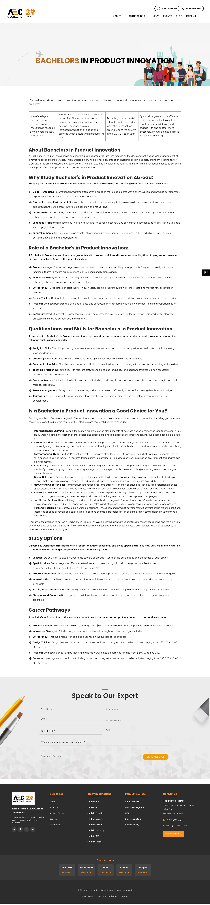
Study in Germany (95, 830)
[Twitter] (14, 829)
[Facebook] (20, 829)
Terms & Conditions (107, 896)
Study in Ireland (94, 824)
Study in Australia (95, 819)
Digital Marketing (133, 819)
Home (52, 801)
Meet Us (191, 16)
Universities (55, 824)
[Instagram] (26, 829)
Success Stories (57, 813)
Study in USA (93, 801)
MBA (127, 813)
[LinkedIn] (32, 829)
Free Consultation (173, 834)
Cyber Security (132, 824)
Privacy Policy (88, 896)
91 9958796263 (191, 8)
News (156, 16)
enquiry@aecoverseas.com (175, 826)
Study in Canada (95, 813)
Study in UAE (93, 836)
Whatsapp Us (167, 8)
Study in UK (92, 807)
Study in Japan (94, 841)
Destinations (138, 15)
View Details (67, 872)
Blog (179, 16)
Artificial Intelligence (134, 807)
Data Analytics (132, 801)
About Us (54, 807)
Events (167, 16)
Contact (54, 819)
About (118, 15)
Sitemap (124, 896)
